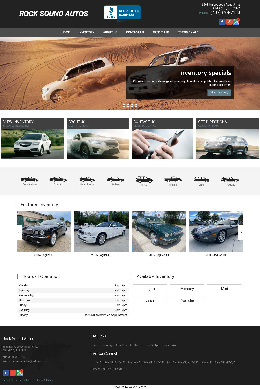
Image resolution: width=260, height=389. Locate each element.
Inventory (107, 345)
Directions (37, 380)
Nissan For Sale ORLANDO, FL (219, 362)
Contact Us (24, 380)
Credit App (153, 345)
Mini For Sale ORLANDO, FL (183, 362)
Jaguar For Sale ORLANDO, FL (108, 362)
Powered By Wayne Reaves (130, 387)
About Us (121, 345)
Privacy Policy (10, 380)
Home (94, 345)
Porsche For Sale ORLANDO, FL (109, 369)
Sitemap (48, 380)
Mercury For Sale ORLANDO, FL (146, 362)
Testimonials (170, 345)
